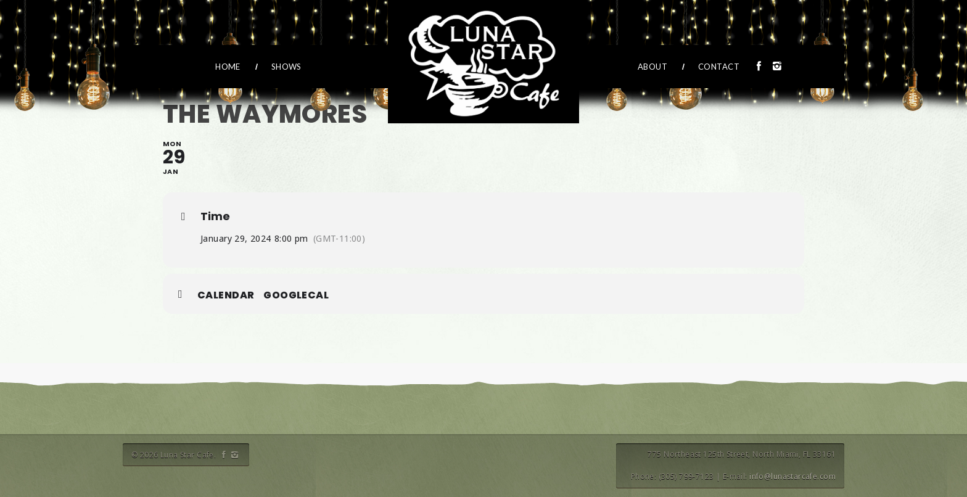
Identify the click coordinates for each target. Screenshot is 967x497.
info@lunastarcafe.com (792, 476)
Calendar (225, 295)
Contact (718, 67)
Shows (286, 67)
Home (228, 67)
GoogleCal (296, 295)
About (652, 67)
